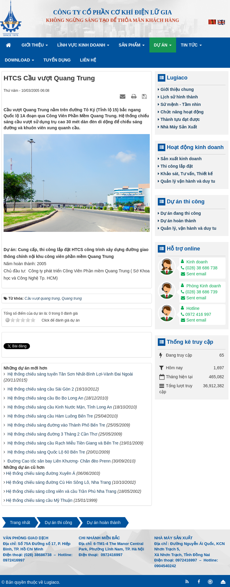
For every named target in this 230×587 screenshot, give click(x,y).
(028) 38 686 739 (199, 291)
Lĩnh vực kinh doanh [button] (83, 47)
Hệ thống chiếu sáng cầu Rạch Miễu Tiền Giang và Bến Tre (63, 443)
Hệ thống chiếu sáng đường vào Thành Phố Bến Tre (56, 425)
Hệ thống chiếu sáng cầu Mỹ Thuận (39, 500)
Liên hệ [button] (88, 60)
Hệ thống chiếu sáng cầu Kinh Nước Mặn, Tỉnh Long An (59, 407)
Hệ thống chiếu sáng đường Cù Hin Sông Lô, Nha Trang (58, 482)
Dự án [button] (163, 47)
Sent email (193, 273)
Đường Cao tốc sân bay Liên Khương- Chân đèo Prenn (59, 461)
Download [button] (19, 62)
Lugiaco (51, 582)
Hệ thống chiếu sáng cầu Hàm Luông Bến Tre (50, 416)
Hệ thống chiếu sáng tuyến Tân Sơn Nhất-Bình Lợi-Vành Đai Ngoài (70, 374)
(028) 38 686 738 (199, 267)
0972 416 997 (196, 314)
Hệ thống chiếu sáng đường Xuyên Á (40, 473)
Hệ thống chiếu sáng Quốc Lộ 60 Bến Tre (46, 452)
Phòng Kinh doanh (204, 285)
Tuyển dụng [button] (57, 60)
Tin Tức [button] (191, 47)
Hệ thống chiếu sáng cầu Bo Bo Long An (45, 398)
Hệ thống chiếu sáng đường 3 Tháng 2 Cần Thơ (52, 434)
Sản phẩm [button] (131, 47)
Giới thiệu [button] (35, 47)
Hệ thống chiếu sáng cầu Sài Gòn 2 (40, 389)
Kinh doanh (197, 261)
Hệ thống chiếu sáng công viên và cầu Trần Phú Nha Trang (61, 491)
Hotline (193, 308)
